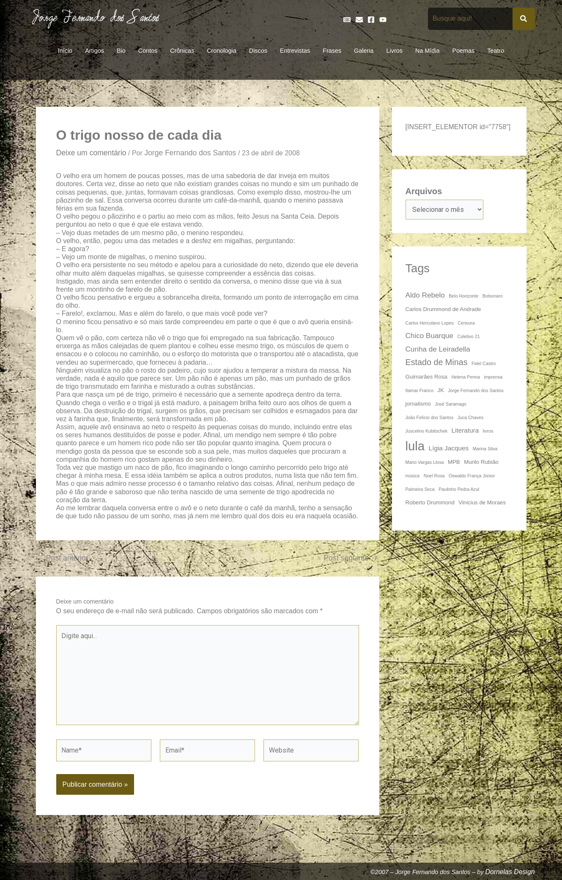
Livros (395, 50)
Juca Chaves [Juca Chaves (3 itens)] (471, 417)
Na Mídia (427, 50)
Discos (258, 50)
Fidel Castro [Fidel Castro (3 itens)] (484, 363)
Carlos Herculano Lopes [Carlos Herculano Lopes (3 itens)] (430, 322)
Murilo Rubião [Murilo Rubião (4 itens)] (481, 462)
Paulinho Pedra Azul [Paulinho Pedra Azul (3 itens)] (459, 489)
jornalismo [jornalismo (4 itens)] (418, 404)
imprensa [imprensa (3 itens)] (493, 376)
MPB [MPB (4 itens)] (454, 462)
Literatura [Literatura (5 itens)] (465, 430)
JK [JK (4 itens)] (440, 390)
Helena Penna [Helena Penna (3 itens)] (465, 376)
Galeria (363, 50)
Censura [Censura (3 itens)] (466, 322)
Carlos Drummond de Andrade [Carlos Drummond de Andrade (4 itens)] (443, 309)
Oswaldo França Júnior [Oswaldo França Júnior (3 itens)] (472, 475)
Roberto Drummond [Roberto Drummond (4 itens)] (430, 502)
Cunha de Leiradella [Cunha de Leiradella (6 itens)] (438, 349)
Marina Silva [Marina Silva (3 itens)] (485, 448)
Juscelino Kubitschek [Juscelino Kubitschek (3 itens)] (427, 430)
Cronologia (221, 50)
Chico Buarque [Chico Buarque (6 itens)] (429, 335)
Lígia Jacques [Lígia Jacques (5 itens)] (449, 448)
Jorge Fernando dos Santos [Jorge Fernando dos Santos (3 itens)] (476, 390)
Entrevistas (295, 50)
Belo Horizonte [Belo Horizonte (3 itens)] (463, 295)
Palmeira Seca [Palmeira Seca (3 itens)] (420, 489)
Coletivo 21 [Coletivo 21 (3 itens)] (468, 336)
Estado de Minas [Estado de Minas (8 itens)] (437, 362)
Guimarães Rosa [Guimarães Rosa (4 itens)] (426, 377)
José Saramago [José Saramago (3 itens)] (450, 403)
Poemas (463, 50)
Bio (121, 50)
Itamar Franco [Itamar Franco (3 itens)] (419, 390)
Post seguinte (350, 558)
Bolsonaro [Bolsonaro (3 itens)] (492, 295)
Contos (148, 50)
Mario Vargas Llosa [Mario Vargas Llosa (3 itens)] (425, 462)
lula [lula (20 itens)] (415, 446)
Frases (332, 50)
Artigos (94, 50)
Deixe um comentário (91, 153)
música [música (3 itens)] (413, 475)
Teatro (495, 50)
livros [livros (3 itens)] (488, 430)
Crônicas (182, 50)
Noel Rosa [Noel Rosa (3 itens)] (434, 475)
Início (65, 50)
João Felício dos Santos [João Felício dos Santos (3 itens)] (430, 417)
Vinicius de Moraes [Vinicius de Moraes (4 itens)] (482, 502)
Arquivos (424, 191)
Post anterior (62, 558)
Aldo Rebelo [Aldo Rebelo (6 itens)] (425, 295)
